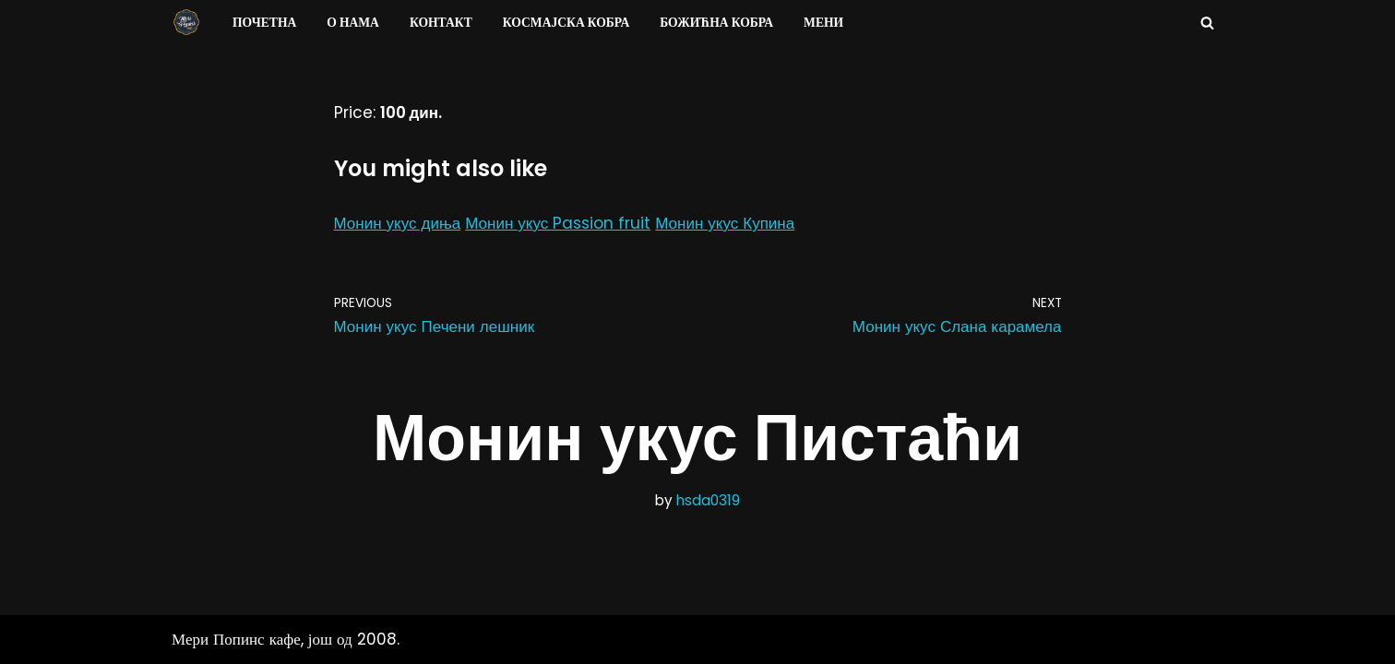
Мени (823, 22)
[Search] (1207, 23)
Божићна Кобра (716, 22)
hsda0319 (708, 500)
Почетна (264, 22)
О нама (353, 22)
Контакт (441, 22)
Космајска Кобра (566, 22)
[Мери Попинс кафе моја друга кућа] (186, 22)
